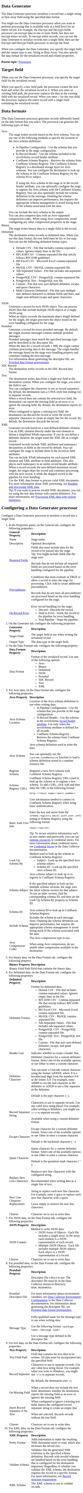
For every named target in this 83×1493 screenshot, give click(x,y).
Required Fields (18, 560)
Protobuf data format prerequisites (29, 362)
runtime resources (39, 841)
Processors (25, 61)
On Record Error (19, 613)
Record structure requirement (51, 1479)
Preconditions (17, 589)
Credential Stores (44, 847)
